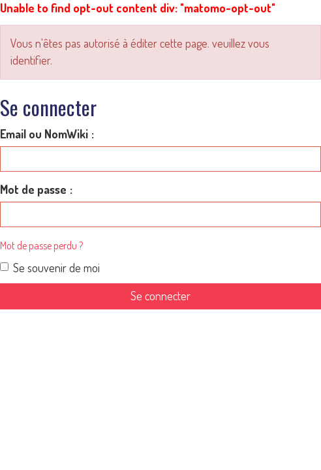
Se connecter (160, 296)
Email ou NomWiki (44, 134)
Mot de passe (33, 189)
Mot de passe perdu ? (41, 245)
